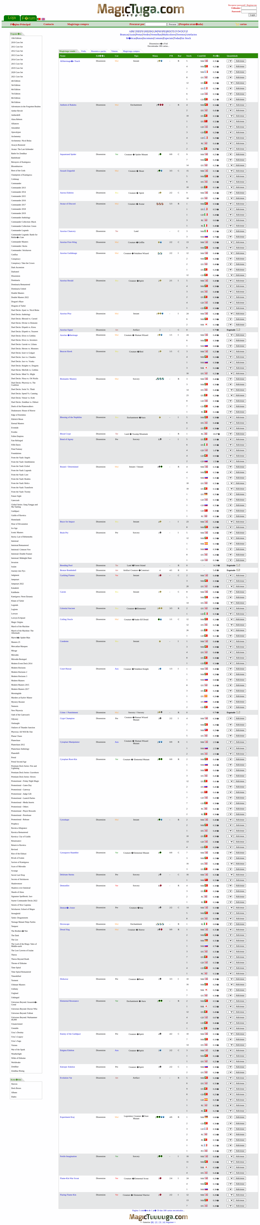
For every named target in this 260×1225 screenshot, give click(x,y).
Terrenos (180, 34)
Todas (177, 38)
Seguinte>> (177, 1221)
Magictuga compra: (131, 51)
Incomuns (148, 38)
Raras (139, 38)
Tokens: (115, 51)
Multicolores (169, 34)
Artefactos (191, 34)
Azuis (132, 34)
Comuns (158, 38)
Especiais (168, 38)
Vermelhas (156, 34)
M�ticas (131, 38)
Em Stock (186, 38)
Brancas (124, 34)
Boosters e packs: (99, 51)
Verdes (146, 34)
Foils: (84, 51)
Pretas (139, 34)
